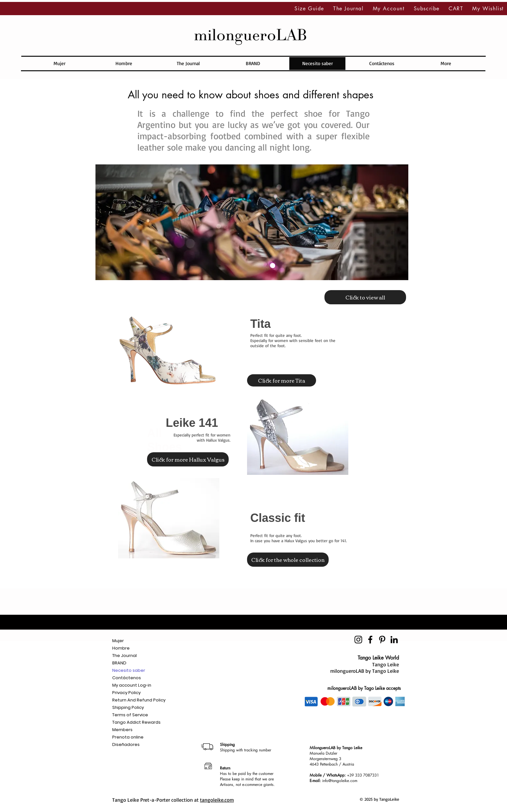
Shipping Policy (128, 707)
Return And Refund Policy (138, 700)
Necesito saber (128, 670)
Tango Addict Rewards (136, 722)
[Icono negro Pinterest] (382, 639)
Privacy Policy (126, 693)
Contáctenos (126, 678)
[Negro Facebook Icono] (370, 639)
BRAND (119, 663)
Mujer (118, 641)
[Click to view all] (365, 297)
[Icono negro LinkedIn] (394, 639)
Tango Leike (385, 664)
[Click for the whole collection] (288, 560)
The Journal (124, 655)
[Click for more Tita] (281, 380)
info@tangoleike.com (339, 780)
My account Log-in (131, 685)
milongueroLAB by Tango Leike (364, 671)
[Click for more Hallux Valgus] (188, 459)
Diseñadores (126, 744)
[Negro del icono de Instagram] (358, 639)
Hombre (121, 648)
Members (122, 730)
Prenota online (128, 737)
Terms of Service (130, 715)
